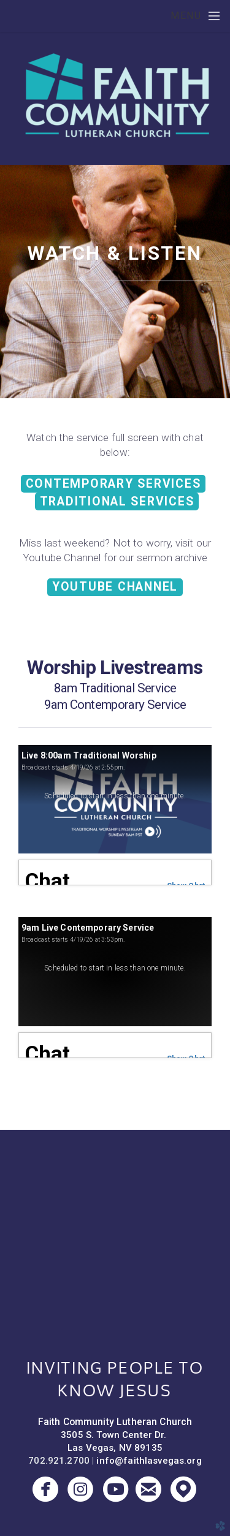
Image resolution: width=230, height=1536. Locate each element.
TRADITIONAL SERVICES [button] (117, 501)
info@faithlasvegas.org (148, 1460)
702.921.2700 (59, 1460)
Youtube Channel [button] (115, 587)
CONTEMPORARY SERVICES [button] (113, 484)
